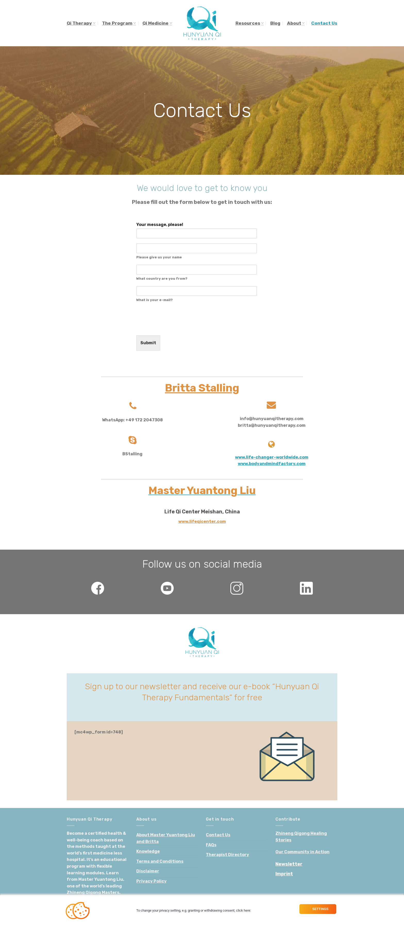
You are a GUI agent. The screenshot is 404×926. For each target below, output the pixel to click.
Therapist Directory (227, 854)
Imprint (284, 874)
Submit (148, 342)
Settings (320, 909)
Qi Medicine (157, 23)
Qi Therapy (81, 23)
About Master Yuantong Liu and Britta (165, 838)
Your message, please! (159, 224)
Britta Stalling (202, 388)
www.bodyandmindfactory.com (272, 463)
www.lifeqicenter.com (202, 521)
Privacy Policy (151, 881)
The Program (119, 23)
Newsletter (288, 864)
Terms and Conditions (159, 861)
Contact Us (324, 23)
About (296, 23)
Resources (249, 23)
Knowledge (148, 851)
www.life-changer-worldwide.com (271, 457)
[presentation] (175, 326)
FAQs (211, 844)
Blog (275, 23)
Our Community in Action (302, 851)
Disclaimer (147, 871)
